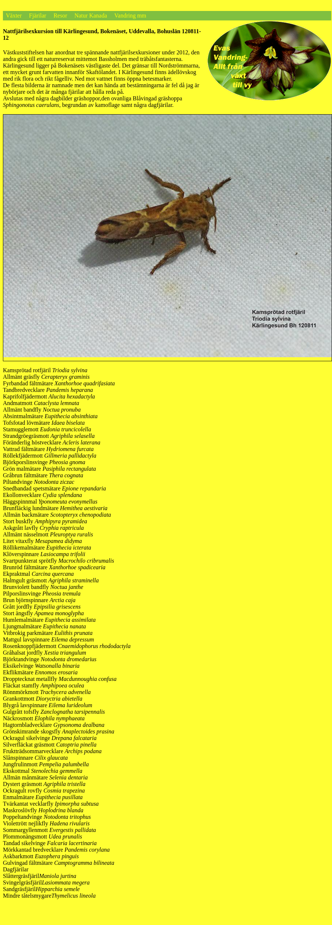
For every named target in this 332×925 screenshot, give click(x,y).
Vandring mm (130, 15)
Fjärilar (37, 15)
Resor (60, 15)
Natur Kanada (90, 15)
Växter (14, 15)
